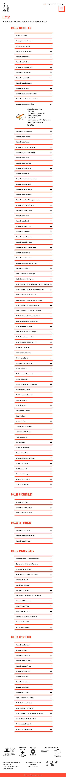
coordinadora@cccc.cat (10, 762)
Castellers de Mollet (22, 173)
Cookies (33, 764)
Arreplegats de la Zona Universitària (27, 559)
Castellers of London (23, 692)
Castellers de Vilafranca (24, 242)
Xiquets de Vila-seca (23, 479)
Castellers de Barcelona (24, 83)
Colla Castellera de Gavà (24, 513)
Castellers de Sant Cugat (24, 189)
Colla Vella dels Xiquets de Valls (26, 342)
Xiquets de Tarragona (23, 474)
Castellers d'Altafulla (23, 57)
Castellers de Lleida (22, 158)
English (59, 4)
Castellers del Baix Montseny (25, 536)
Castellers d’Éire (21, 650)
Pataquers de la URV (22, 611)
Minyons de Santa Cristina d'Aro (26, 384)
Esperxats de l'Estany (23, 347)
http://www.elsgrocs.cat (35, 122)
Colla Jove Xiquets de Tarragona (26, 332)
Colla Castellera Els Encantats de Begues (29, 300)
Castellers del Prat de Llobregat (26, 263)
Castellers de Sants (22, 216)
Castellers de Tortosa (23, 231)
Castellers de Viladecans (24, 237)
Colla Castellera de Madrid (24, 708)
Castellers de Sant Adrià (24, 507)
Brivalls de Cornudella (23, 46)
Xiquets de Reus (21, 469)
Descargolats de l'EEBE (23, 569)
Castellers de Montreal (23, 671)
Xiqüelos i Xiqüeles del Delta (25, 458)
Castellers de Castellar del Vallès (26, 99)
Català (44, 4)
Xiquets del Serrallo (22, 484)
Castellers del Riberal (23, 268)
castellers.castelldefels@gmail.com (39, 120)
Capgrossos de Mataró (23, 51)
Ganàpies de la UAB (22, 590)
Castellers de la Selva (23, 530)
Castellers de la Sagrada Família (26, 147)
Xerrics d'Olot (20, 442)
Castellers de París (22, 676)
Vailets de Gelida (21, 437)
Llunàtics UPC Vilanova (23, 601)
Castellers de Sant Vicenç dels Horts (28, 200)
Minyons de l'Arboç (22, 379)
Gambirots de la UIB (22, 585)
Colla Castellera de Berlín (24, 703)
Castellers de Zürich (22, 687)
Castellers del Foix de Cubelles (26, 247)
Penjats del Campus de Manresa (26, 617)
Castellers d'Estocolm (23, 645)
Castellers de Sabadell (23, 184)
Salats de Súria (21, 421)
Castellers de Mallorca (23, 163)
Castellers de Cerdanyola (24, 131)
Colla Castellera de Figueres (25, 279)
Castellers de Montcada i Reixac (26, 179)
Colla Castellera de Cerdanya (25, 274)
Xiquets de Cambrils (22, 463)
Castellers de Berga (22, 88)
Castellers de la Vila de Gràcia (25, 152)
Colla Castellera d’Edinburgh (25, 698)
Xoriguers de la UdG (22, 627)
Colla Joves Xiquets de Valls (25, 337)
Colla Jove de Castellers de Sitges (27, 321)
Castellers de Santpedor (24, 210)
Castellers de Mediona (23, 168)
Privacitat (35, 762)
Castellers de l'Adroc (23, 142)
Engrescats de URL (22, 580)
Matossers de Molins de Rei (25, 374)
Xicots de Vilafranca (22, 447)
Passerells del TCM (22, 606)
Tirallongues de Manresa (24, 426)
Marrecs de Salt (21, 368)
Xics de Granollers (22, 453)
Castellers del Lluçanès (23, 541)
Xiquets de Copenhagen (24, 729)
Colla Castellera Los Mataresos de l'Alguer (29, 713)
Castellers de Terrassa (23, 226)
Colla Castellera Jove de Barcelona (27, 305)
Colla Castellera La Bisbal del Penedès (28, 310)
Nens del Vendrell (22, 400)
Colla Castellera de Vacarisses (26, 295)
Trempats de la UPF (22, 622)
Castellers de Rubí (22, 502)
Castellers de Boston (23, 655)
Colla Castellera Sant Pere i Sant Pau (28, 316)
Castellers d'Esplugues (23, 72)
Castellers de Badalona (23, 78)
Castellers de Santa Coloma (25, 205)
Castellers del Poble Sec (24, 258)
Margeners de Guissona (24, 363)
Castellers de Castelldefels (25, 104)
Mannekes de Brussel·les (24, 724)
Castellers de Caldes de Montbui (26, 93)
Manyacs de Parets (22, 358)
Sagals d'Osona (21, 416)
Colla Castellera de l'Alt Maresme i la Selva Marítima (33, 284)
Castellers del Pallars (23, 252)
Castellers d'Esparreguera (24, 67)
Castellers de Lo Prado (23, 666)
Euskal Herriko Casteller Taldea (26, 719)
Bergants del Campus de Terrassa (27, 564)
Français (49, 4)
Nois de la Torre (21, 405)
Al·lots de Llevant (21, 36)
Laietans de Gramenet (23, 353)
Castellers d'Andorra (22, 62)
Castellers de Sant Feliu (23, 195)
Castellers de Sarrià (22, 221)
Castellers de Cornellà (23, 137)
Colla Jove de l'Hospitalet (24, 326)
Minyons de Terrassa (23, 389)
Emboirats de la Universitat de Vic (27, 574)
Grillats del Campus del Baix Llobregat (28, 595)
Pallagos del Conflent (23, 411)
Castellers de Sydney (23, 682)
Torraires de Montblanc (23, 432)
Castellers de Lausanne (23, 661)
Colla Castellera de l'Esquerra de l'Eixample (30, 289)
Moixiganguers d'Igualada (24, 395)
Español (54, 4)
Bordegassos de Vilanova (24, 41)
